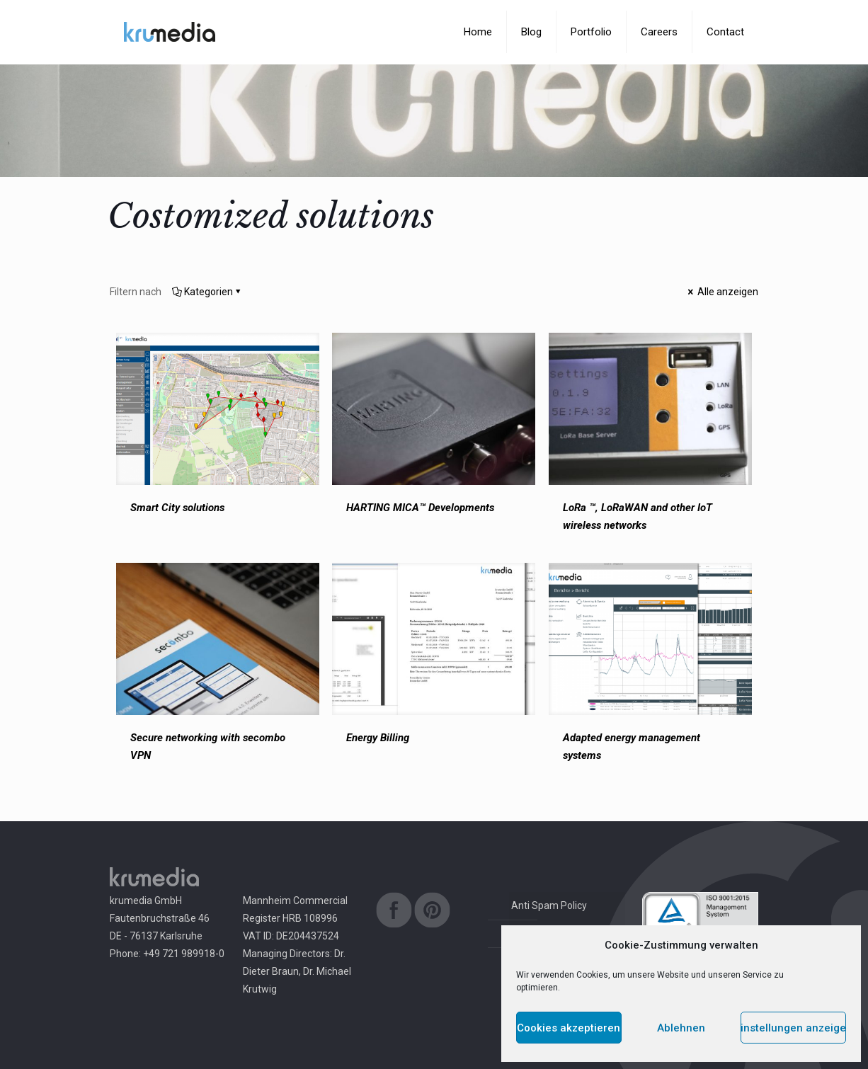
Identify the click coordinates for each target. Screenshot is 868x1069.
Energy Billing (377, 737)
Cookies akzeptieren (568, 1028)
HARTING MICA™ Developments (420, 507)
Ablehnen (681, 1028)
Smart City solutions (177, 507)
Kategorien (207, 291)
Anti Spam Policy (549, 905)
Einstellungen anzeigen (793, 1028)
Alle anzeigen (721, 291)
